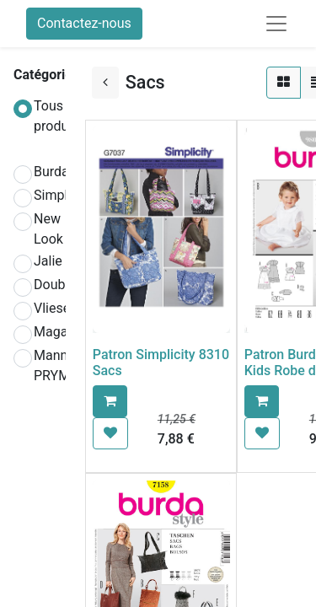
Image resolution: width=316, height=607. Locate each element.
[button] (110, 401)
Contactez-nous (84, 23)
